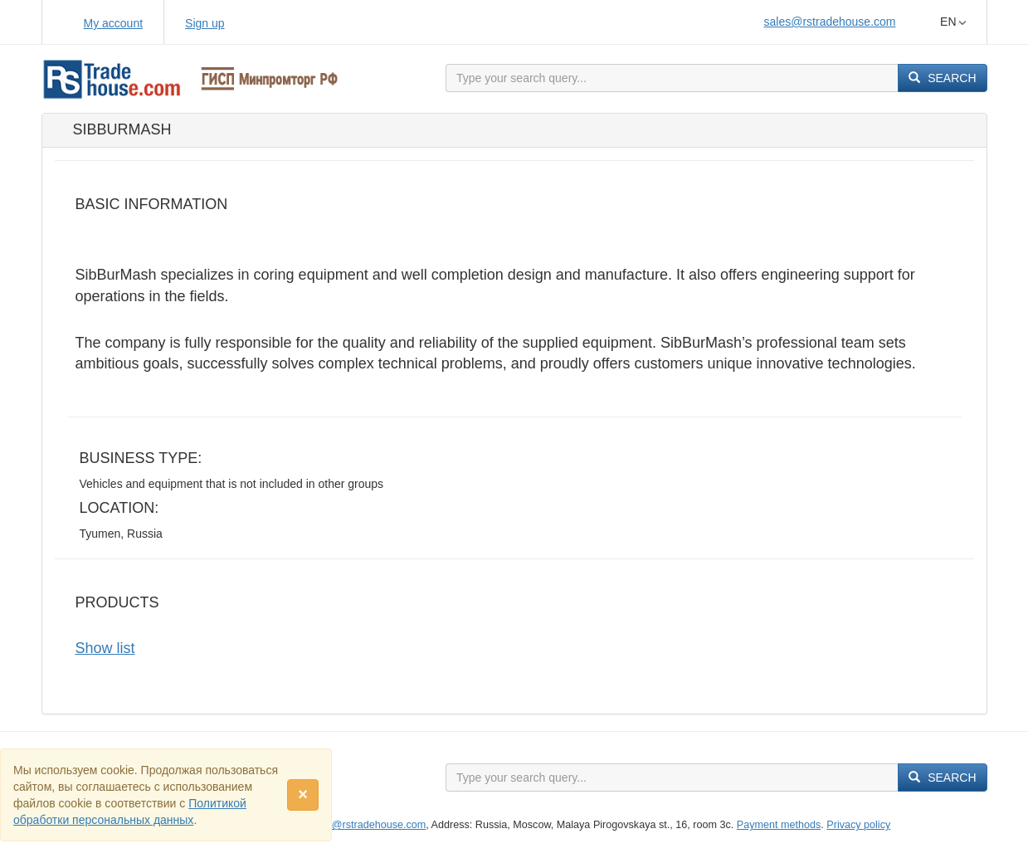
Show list (105, 648)
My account (114, 23)
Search (942, 78)
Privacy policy (858, 825)
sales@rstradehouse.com (830, 21)
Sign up (204, 23)
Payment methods (779, 825)
